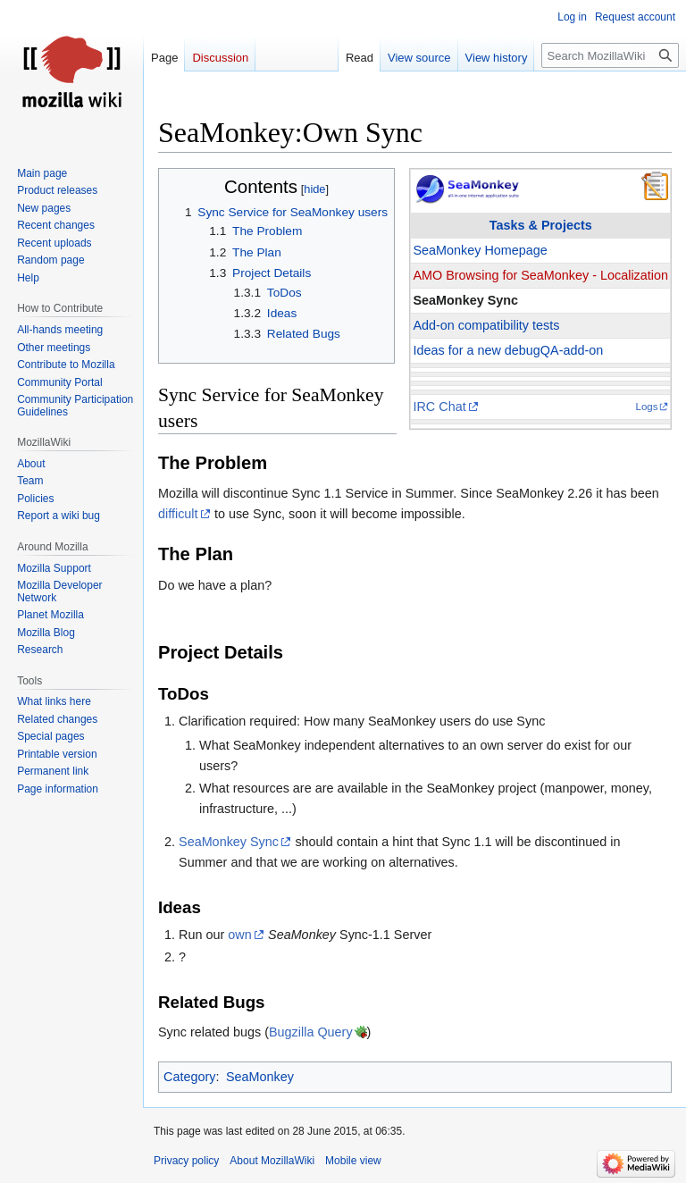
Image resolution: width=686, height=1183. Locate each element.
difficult (178, 514)
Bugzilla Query (311, 1032)
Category (189, 1077)
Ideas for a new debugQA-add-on (508, 350)
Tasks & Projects (540, 225)
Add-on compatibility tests (486, 325)
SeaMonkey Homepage (480, 250)
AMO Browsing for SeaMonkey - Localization (540, 275)
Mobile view (353, 1160)
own (239, 934)
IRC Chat (439, 406)
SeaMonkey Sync (465, 300)
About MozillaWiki (272, 1160)
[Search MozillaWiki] (610, 55)
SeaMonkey (260, 1077)
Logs (647, 406)
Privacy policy (186, 1160)
